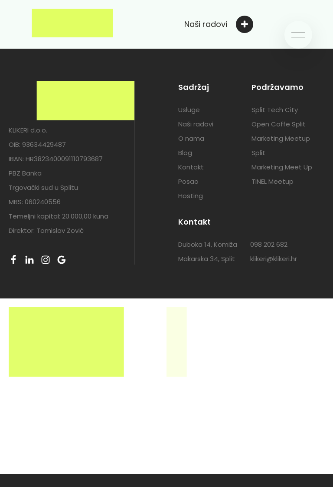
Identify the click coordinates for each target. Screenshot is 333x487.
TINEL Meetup (272, 181)
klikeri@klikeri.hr (273, 258)
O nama (191, 138)
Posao (188, 181)
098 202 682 (268, 244)
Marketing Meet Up (281, 167)
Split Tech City (274, 109)
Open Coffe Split (278, 124)
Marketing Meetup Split (280, 145)
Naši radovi (195, 124)
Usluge (189, 109)
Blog (185, 152)
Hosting (190, 195)
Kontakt (191, 167)
